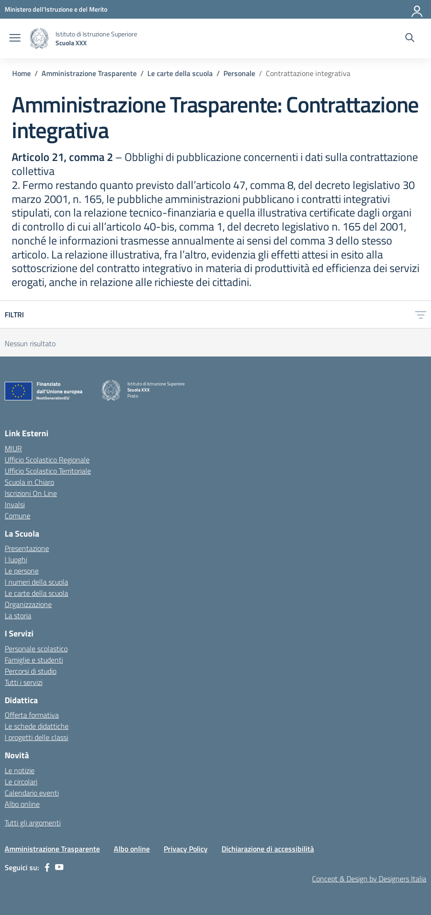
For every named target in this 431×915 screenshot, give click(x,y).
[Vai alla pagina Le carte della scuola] (180, 73)
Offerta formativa (32, 714)
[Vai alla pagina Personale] (239, 73)
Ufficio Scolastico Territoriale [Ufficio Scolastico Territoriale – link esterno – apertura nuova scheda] (48, 470)
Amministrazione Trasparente (52, 848)
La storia (18, 615)
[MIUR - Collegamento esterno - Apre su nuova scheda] (56, 9)
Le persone (22, 570)
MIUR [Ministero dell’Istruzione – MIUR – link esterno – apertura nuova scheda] (13, 448)
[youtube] (59, 867)
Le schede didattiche (37, 726)
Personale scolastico (36, 648)
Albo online (22, 804)
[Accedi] (417, 9)
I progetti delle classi (36, 737)
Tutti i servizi (23, 682)
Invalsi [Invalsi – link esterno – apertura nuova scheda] (15, 504)
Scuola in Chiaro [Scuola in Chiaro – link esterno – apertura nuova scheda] (29, 482)
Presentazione (27, 548)
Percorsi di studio (30, 671)
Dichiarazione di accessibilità (268, 848)
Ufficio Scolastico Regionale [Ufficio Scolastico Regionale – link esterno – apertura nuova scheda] (47, 459)
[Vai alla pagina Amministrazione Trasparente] (89, 73)
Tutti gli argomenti (33, 822)
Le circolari (21, 781)
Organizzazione (28, 604)
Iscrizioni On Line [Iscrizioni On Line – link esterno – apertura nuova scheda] (31, 493)
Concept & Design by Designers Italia (369, 878)
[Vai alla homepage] (39, 38)
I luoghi (16, 559)
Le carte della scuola (36, 593)
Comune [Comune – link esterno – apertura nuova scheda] (17, 515)
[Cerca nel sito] (410, 39)
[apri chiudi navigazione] (15, 38)
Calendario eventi (32, 792)
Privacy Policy (186, 848)
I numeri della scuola (36, 581)
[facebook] (47, 867)
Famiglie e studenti (34, 659)
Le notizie (20, 770)
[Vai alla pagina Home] (21, 73)
